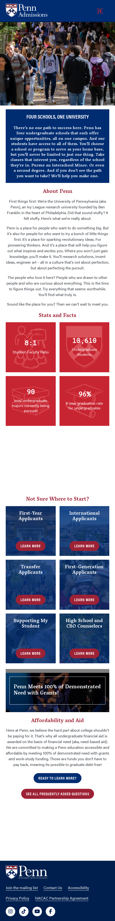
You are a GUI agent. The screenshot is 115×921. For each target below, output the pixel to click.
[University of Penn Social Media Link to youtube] (37, 911)
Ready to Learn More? (57, 778)
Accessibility (78, 887)
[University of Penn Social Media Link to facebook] (50, 911)
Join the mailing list (22, 887)
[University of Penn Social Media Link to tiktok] (24, 911)
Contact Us (53, 887)
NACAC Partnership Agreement (61, 898)
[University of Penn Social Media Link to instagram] (10, 911)
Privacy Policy (17, 898)
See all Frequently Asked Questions (57, 793)
